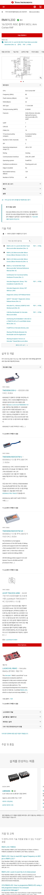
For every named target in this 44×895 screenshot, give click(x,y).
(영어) (19, 44)
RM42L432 (23, 690)
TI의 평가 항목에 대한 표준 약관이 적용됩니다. (15, 733)
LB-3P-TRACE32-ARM (11, 593)
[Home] (21, 2)
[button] (3, 7)
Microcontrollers (34, 12)
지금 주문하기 (22, 35)
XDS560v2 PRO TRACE (9, 493)
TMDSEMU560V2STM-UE (12, 531)
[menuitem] (23, 7)
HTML (29, 44)
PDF (24, 44)
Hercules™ (8, 675)
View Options (22, 645)
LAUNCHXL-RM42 (9, 668)
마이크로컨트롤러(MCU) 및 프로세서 (16, 12)
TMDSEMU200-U (9, 390)
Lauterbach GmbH (11, 640)
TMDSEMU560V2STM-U (12, 457)
